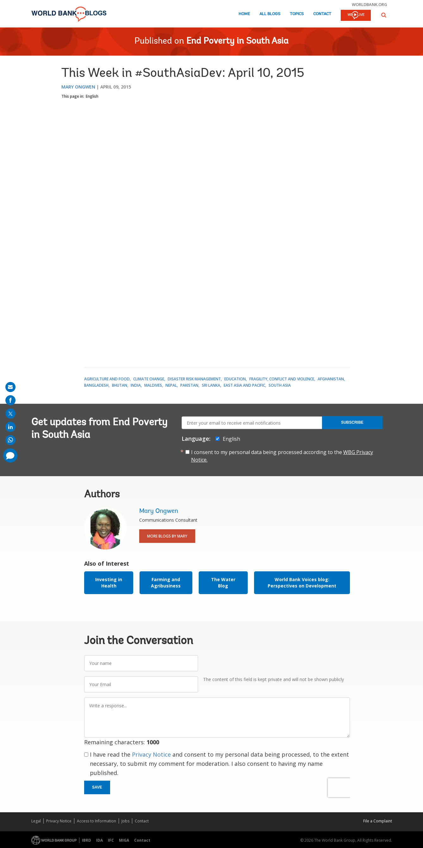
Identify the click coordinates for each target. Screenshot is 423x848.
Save (97, 787)
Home (244, 14)
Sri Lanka (211, 385)
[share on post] (10, 414)
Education (235, 379)
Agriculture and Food (107, 379)
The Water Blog (223, 582)
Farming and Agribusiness (166, 582)
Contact (322, 14)
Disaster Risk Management (194, 379)
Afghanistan (331, 379)
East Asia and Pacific (244, 385)
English (92, 96)
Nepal (171, 385)
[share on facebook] (10, 400)
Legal (36, 821)
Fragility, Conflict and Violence (281, 379)
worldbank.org (369, 4)
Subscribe (352, 422)
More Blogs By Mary (167, 536)
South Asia (280, 385)
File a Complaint (377, 821)
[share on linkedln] (10, 427)
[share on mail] (10, 387)
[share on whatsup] (10, 440)
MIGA (124, 840)
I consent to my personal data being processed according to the (282, 456)
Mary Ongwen (78, 86)
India (136, 385)
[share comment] (10, 455)
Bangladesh (96, 385)
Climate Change (148, 379)
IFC (111, 840)
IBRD (86, 840)
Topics (297, 14)
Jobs (125, 821)
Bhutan (119, 385)
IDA (99, 840)
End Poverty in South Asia (237, 41)
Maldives (153, 385)
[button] (383, 15)
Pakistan (189, 385)
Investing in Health (108, 582)
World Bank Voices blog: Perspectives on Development (302, 582)
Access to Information (96, 821)
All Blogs (269, 14)
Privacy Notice (151, 754)
